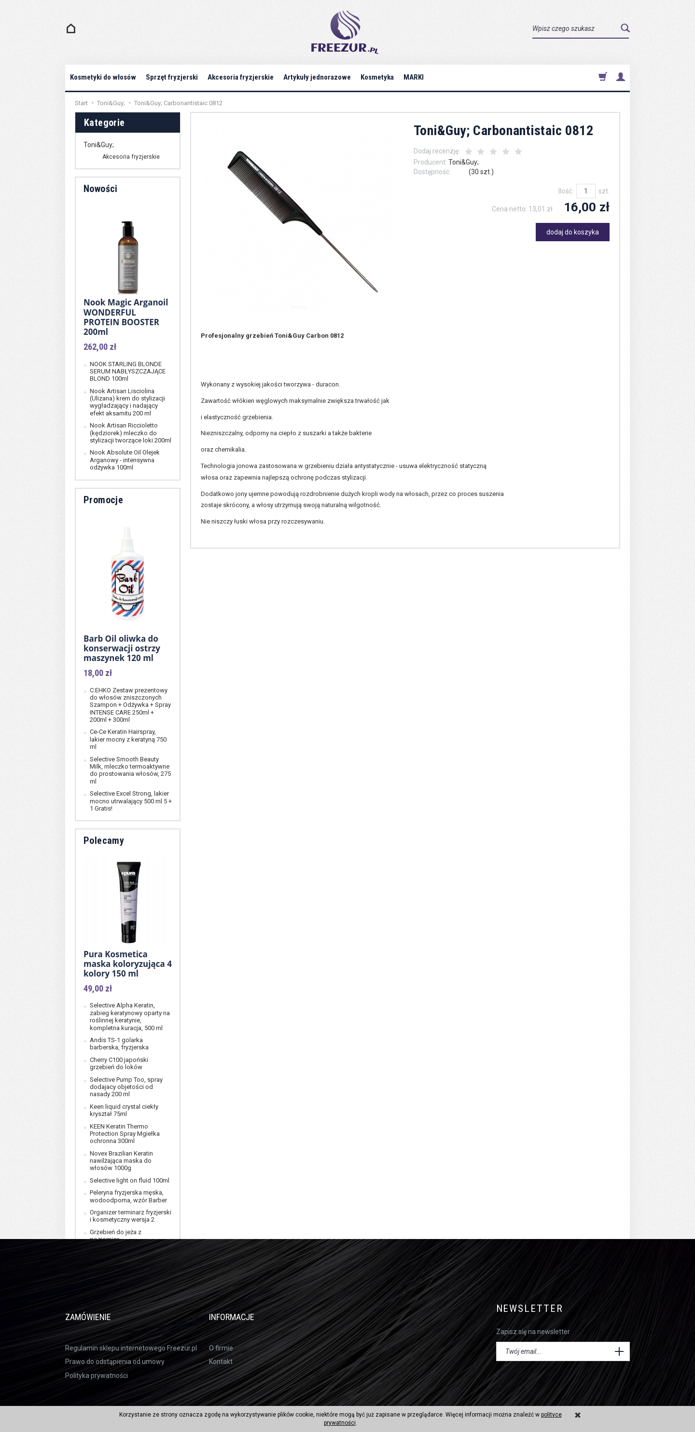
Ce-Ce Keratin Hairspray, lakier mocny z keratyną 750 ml (128, 739)
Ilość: (565, 191)
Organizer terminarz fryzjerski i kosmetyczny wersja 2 (130, 1216)
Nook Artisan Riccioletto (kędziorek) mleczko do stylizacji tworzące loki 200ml (130, 433)
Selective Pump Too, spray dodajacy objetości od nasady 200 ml (126, 1087)
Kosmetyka (377, 77)
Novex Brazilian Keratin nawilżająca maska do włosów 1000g (121, 1161)
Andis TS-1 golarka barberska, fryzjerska (119, 1043)
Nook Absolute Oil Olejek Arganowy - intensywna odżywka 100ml (125, 460)
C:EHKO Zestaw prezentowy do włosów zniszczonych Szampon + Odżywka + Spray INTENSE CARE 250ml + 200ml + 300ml (130, 705)
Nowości (100, 188)
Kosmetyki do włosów (103, 77)
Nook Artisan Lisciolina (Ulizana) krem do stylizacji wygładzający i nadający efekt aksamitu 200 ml (127, 402)
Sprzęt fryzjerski (172, 77)
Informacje (241, 1308)
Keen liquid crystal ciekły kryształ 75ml (124, 1110)
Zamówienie (96, 1308)
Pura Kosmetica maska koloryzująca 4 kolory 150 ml (127, 964)
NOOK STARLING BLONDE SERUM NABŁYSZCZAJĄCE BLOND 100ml (128, 371)
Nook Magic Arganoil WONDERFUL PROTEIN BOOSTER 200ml (125, 317)
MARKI (413, 77)
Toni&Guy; (463, 162)
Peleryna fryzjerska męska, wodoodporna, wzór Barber (128, 1196)
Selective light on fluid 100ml (129, 1180)
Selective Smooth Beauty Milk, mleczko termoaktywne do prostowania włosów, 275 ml (130, 770)
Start (81, 103)
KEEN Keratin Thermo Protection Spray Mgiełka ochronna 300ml (125, 1134)
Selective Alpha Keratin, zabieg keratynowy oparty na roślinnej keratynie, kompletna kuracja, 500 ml (130, 1016)
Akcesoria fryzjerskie (241, 77)
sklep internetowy (598, 1399)
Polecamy (103, 840)
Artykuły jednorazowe (317, 77)
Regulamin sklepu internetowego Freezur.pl (131, 1333)
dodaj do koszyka (572, 232)
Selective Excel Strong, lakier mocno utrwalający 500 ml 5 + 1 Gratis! (131, 801)
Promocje (103, 500)
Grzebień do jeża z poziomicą (115, 1235)
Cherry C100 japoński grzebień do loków (119, 1063)
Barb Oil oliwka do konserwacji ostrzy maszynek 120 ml (121, 648)
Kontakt (221, 1346)
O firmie (221, 1333)
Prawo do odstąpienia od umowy (115, 1346)
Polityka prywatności (96, 1360)
